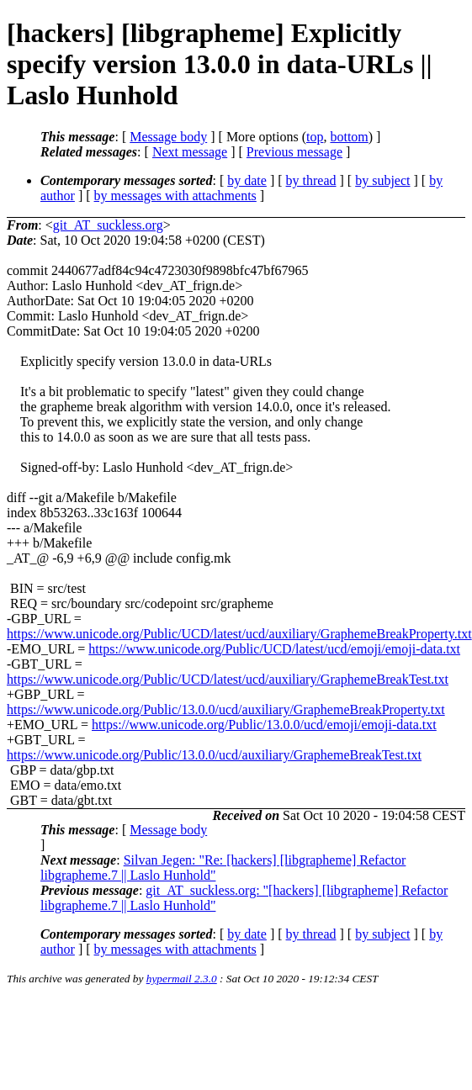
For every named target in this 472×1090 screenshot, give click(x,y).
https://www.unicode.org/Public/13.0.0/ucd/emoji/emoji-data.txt (264, 724)
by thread (311, 180)
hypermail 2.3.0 (181, 978)
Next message (189, 152)
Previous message (294, 152)
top (314, 137)
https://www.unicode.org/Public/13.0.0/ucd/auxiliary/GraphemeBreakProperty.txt (226, 709)
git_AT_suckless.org (108, 225)
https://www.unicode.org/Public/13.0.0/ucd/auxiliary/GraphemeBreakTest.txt (214, 755)
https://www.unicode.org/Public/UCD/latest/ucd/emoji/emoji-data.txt (274, 649)
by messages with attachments (175, 195)
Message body (168, 137)
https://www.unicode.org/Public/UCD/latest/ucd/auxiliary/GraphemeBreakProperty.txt (239, 634)
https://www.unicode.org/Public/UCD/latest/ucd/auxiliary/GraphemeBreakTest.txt (227, 679)
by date (247, 180)
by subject (382, 180)
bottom (349, 137)
